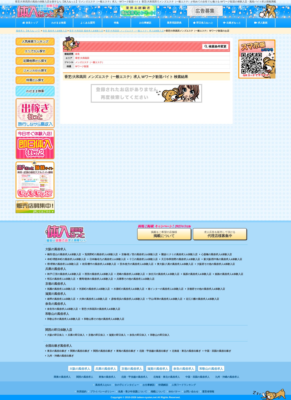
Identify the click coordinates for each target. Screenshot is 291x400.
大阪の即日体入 (55, 335)
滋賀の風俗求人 (157, 368)
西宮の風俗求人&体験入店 (99, 274)
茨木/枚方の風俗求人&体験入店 (136, 264)
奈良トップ (30, 22)
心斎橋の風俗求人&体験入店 (216, 254)
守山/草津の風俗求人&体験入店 (165, 299)
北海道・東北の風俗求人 (166, 376)
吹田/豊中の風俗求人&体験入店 (99, 264)
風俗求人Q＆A (103, 384)
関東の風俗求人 (62, 376)
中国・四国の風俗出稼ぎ (218, 351)
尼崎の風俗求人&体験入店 (131, 274)
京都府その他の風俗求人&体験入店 (206, 289)
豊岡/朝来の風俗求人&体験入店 (96, 278)
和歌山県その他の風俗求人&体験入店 (104, 319)
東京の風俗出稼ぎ (56, 351)
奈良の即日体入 (138, 335)
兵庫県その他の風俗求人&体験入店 (135, 278)
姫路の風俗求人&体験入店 (229, 274)
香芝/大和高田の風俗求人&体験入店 (100, 309)
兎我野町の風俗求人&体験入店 (101, 254)
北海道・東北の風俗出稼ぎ (186, 351)
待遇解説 (163, 384)
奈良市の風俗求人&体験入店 (62, 309)
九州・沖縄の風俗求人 (227, 376)
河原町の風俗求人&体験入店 (94, 289)
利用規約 (81, 391)
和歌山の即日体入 (159, 335)
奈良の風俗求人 (183, 368)
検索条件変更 (215, 46)
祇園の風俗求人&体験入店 (61, 289)
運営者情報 (208, 391)
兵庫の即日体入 (76, 335)
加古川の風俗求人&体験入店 (163, 274)
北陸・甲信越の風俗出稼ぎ (153, 351)
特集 (116, 22)
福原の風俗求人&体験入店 (197, 274)
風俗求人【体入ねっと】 (28, 31)
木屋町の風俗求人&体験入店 (129, 289)
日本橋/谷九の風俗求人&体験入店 (107, 259)
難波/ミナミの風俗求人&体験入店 (179, 254)
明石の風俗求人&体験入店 (61, 278)
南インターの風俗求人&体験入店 (165, 289)
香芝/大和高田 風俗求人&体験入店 (86, 31)
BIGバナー (174, 391)
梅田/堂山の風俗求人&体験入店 (64, 254)
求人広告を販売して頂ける (219, 234)
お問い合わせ (191, 391)
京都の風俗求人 (131, 368)
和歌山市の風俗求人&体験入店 (63, 319)
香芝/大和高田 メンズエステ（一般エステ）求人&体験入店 (134, 31)
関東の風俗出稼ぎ (79, 351)
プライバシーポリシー (102, 391)
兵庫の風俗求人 (105, 368)
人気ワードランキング (184, 384)
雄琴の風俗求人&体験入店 (61, 299)
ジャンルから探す (35, 70)
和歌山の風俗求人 (211, 368)
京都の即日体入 (96, 335)
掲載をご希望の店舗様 (164, 234)
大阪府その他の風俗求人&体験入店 (216, 264)
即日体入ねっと (203, 22)
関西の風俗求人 (84, 376)
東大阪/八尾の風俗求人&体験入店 (175, 264)
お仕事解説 (145, 22)
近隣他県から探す (35, 60)
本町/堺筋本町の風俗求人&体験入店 (66, 259)
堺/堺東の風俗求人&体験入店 (63, 264)
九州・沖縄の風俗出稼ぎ (60, 355)
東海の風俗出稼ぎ (125, 351)
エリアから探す (35, 51)
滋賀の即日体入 (117, 335)
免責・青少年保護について (132, 391)
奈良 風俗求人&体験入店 (55, 31)
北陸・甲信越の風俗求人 (134, 376)
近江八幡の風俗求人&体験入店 (202, 299)
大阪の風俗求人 (79, 368)
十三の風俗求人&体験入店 (143, 259)
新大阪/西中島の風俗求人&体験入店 (223, 259)
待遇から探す (35, 80)
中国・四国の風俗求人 (197, 376)
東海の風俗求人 (107, 376)
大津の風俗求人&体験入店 (93, 299)
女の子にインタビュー (127, 384)
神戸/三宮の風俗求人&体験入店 (64, 274)
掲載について (158, 391)
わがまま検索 (58, 22)
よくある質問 (87, 22)
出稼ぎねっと (232, 22)
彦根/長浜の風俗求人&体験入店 (128, 299)
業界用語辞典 (174, 22)
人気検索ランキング (35, 41)
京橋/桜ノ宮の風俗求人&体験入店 (139, 254)
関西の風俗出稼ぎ (102, 351)
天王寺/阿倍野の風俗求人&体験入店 (180, 259)
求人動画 (260, 22)
